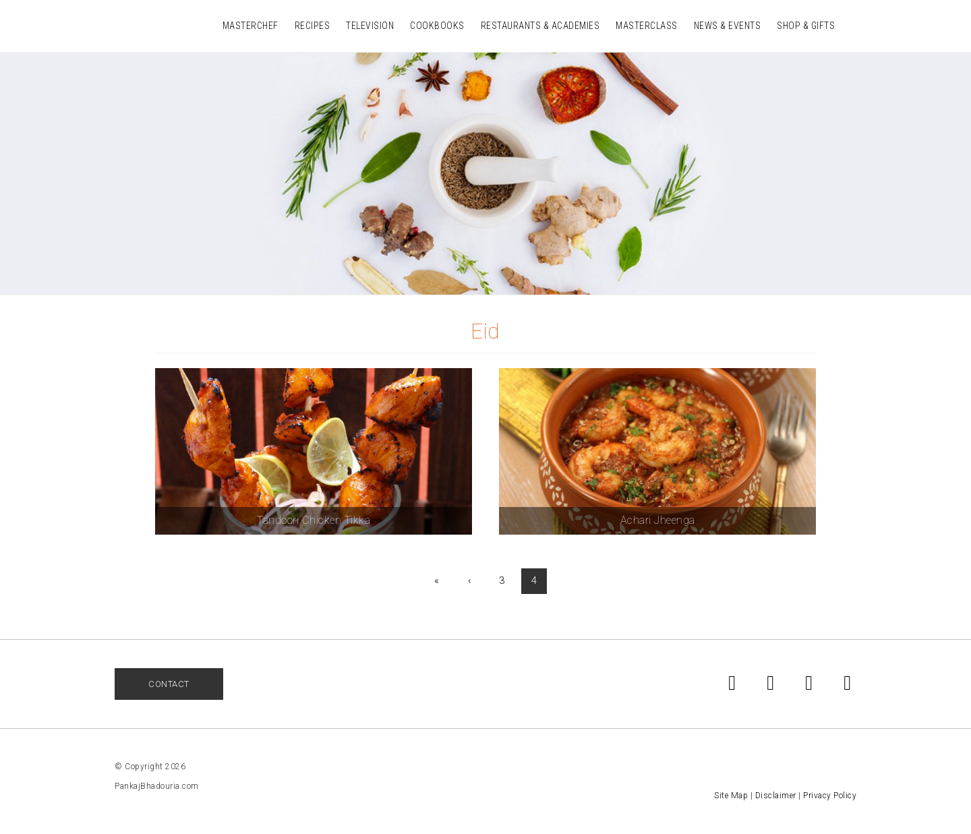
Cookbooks (437, 25)
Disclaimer (775, 795)
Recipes (312, 25)
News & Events (727, 25)
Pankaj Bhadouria (135, 25)
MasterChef (250, 25)
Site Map (731, 795)
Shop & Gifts (806, 25)
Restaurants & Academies (540, 25)
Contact (168, 684)
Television (370, 25)
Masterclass (647, 25)
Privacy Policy (829, 795)
